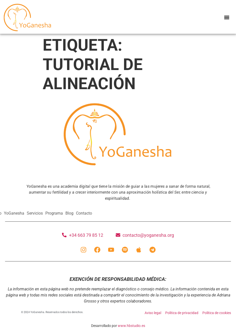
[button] (227, 17)
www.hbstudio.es (131, 326)
